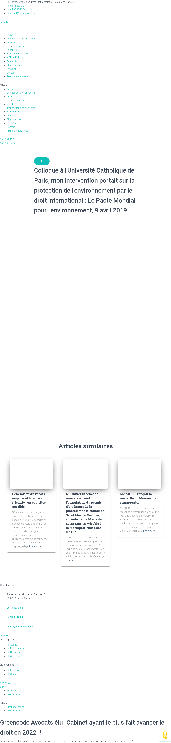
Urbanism (20, 46)
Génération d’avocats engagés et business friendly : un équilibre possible (29, 500)
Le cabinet (12, 50)
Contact (11, 72)
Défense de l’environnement (21, 38)
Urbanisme (12, 42)
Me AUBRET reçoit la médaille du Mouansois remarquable (138, 498)
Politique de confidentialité (20, 694)
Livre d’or (11, 69)
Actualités (12, 61)
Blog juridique (14, 65)
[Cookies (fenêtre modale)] (165, 735)
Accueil (10, 34)
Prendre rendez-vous (17, 76)
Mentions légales (15, 690)
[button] (85, 85)
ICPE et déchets (15, 57)
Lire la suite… (35, 546)
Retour (42, 161)
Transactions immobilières (21, 53)
